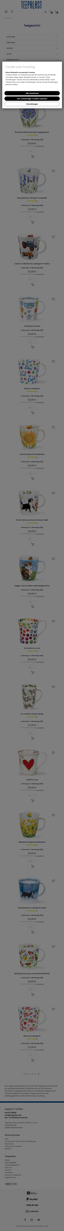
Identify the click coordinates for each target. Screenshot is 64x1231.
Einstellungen (32, 104)
